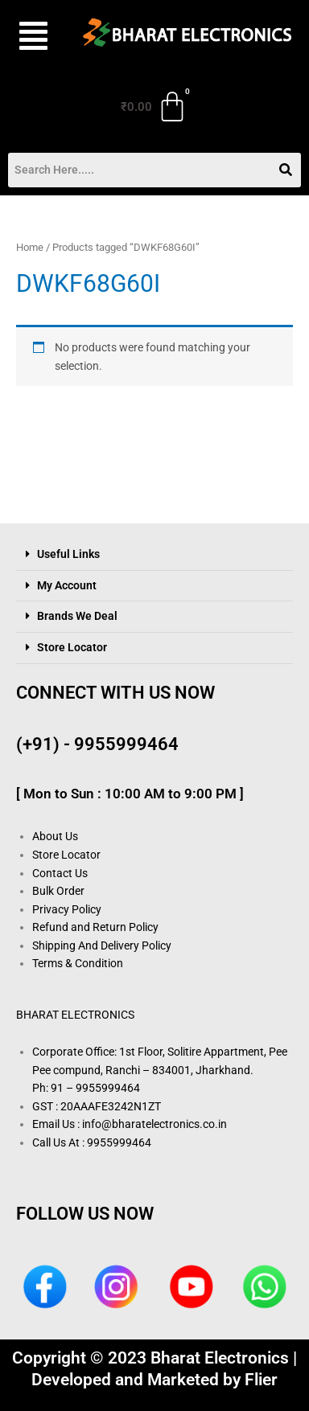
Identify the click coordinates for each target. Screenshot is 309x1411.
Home (29, 247)
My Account (67, 585)
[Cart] (154, 106)
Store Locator (72, 647)
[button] (31, 36)
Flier (261, 1379)
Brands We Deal (77, 615)
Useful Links (68, 554)
